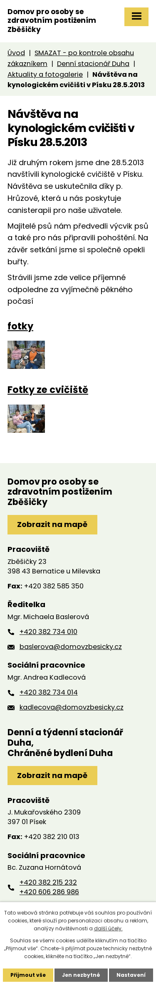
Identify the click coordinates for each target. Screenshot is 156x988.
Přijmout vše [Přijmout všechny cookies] (28, 974)
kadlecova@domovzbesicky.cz (72, 707)
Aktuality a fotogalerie (45, 74)
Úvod (16, 53)
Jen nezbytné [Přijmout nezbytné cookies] (81, 974)
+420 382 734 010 (48, 632)
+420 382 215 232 (48, 882)
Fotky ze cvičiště (47, 389)
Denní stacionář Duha (93, 63)
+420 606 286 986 (49, 892)
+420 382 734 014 (49, 692)
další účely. (108, 928)
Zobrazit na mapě (52, 524)
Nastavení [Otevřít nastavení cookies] (131, 974)
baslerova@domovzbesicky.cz (71, 646)
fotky (20, 326)
